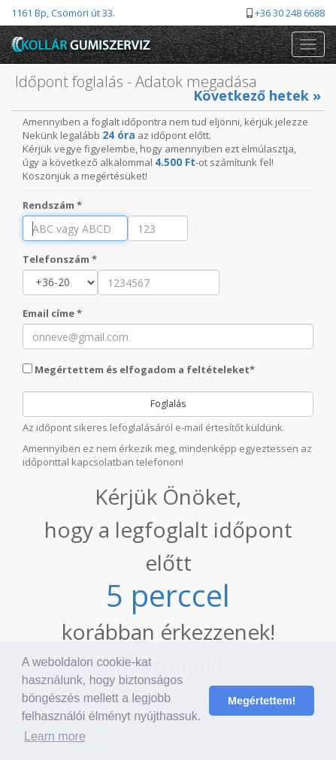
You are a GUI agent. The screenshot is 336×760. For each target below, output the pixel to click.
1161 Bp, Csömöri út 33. (63, 13)
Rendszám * (52, 205)
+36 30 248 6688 (290, 13)
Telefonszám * (60, 259)
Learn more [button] (55, 736)
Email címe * (52, 313)
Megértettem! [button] (261, 701)
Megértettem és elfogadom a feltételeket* (139, 369)
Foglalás (168, 403)
